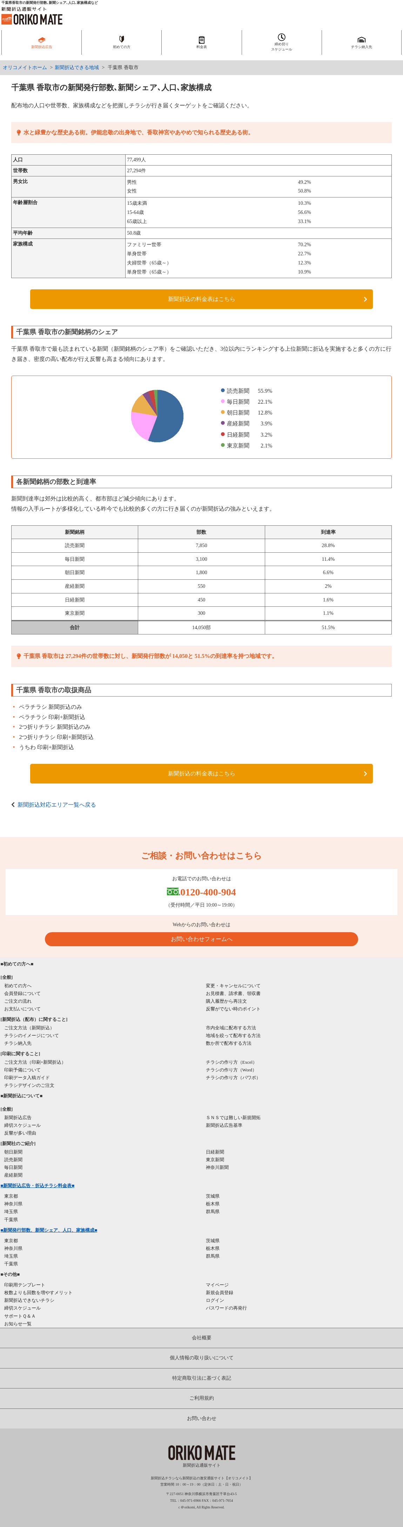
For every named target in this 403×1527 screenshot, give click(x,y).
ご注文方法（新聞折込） (29, 1027)
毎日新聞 (13, 1167)
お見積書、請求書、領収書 (233, 993)
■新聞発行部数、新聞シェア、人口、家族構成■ (49, 1230)
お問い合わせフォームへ (202, 939)
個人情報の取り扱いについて (202, 1357)
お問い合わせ (201, 1418)
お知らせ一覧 (18, 1323)
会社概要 (201, 1337)
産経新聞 (13, 1175)
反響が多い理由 (20, 1133)
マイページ (217, 1284)
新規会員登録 (219, 1292)
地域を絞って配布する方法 (233, 1035)
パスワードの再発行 (226, 1308)
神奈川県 (13, 1203)
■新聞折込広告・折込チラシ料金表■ (38, 1185)
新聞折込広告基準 (224, 1125)
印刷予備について (22, 1069)
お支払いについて (22, 1008)
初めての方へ (18, 985)
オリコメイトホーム (25, 67)
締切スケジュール (22, 1125)
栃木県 (213, 1203)
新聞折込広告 (18, 1117)
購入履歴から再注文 (226, 1001)
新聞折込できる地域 (77, 67)
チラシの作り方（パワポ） (233, 1077)
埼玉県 (11, 1211)
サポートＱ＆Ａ (20, 1316)
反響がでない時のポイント (233, 1008)
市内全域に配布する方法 (231, 1027)
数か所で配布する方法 (228, 1043)
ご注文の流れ (18, 1001)
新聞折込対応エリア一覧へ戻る (57, 805)
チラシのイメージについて (31, 1035)
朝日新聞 (13, 1152)
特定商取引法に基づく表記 (201, 1378)
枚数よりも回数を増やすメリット (38, 1292)
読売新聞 (13, 1159)
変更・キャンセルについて (233, 985)
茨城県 (213, 1196)
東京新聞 (215, 1159)
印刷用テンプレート (24, 1284)
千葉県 (11, 1219)
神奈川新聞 (217, 1167)
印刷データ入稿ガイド (27, 1077)
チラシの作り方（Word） (231, 1069)
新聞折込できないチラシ (29, 1300)
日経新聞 (215, 1152)
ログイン (215, 1300)
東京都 (11, 1196)
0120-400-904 (208, 892)
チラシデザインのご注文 (29, 1085)
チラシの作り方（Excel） (231, 1062)
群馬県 (213, 1211)
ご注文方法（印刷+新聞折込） (35, 1062)
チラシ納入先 (18, 1043)
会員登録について (22, 993)
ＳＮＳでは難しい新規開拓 (233, 1117)
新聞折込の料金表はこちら (201, 299)
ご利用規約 (201, 1398)
